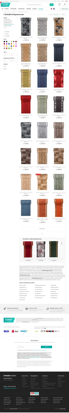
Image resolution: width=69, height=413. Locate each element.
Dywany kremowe (19, 401)
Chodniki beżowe (22, 288)
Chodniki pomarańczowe (40, 296)
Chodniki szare (22, 298)
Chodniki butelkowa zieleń (40, 286)
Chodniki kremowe (38, 292)
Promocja (60, 385)
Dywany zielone (7, 404)
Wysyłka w (5, 1)
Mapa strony (45, 382)
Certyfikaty (44, 387)
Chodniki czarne (22, 286)
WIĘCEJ (5, 27)
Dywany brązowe (31, 398)
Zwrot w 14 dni (33, 309)
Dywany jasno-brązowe (57, 399)
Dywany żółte (43, 401)
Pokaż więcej (42, 229)
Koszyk (67, 5)
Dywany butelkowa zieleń (58, 398)
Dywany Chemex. (13, 409)
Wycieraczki (21, 8)
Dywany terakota (56, 403)
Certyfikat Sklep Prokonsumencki (49, 383)
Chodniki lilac (53, 292)
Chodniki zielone (54, 298)
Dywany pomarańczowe (20, 403)
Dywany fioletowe (31, 399)
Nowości (40, 8)
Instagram (51, 8)
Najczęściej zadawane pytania (48, 385)
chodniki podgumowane (9, 24)
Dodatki (35, 8)
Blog (58, 1)
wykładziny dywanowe (25, 322)
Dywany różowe (31, 403)
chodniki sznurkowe (7, 25)
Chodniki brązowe (38, 288)
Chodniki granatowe (55, 290)
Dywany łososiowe (7, 401)
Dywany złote (18, 404)
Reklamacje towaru (34, 383)
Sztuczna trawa (25, 387)
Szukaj (45, 4)
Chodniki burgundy (54, 288)
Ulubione (57, 5)
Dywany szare (43, 403)
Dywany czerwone (19, 399)
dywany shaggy (34, 320)
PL (67, 1)
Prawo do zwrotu (14, 1)
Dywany (7, 8)
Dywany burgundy (44, 398)
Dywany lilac (30, 401)
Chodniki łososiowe (23, 294)
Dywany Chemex (6, 5)
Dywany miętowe (56, 401)
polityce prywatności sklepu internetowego (33, 357)
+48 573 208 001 (65, 9)
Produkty (59, 383)
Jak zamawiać (33, 378)
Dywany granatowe (44, 399)
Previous (21, 250)
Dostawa (32, 387)
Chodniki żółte (38, 294)
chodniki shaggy (7, 19)
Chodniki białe (53, 286)
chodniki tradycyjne (7, 22)
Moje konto (51, 5)
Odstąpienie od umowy (35, 388)
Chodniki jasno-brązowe (24, 292)
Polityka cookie (45, 378)
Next (63, 250)
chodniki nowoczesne (8, 21)
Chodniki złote (22, 300)
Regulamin (33, 382)
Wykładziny (13, 8)
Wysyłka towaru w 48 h (56, 309)
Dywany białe (18, 398)
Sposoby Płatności (34, 385)
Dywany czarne (7, 399)
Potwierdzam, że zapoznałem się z (31, 350)
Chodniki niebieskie (23, 296)
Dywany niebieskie (7, 403)
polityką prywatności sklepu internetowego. (38, 350)
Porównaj (62, 5)
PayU (45, 329)
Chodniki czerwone (23, 290)
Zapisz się (48, 347)
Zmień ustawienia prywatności (48, 388)
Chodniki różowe (54, 296)
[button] (57, 14)
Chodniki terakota (38, 298)
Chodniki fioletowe (38, 290)
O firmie (54, 1)
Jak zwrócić (33, 380)
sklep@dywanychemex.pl (21, 367)
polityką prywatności (36, 358)
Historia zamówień (61, 382)
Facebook (54, 8)
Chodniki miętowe (54, 294)
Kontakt (62, 1)
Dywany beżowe (7, 398)
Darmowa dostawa (13, 309)
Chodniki (28, 8)
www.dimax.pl (62, 409)
